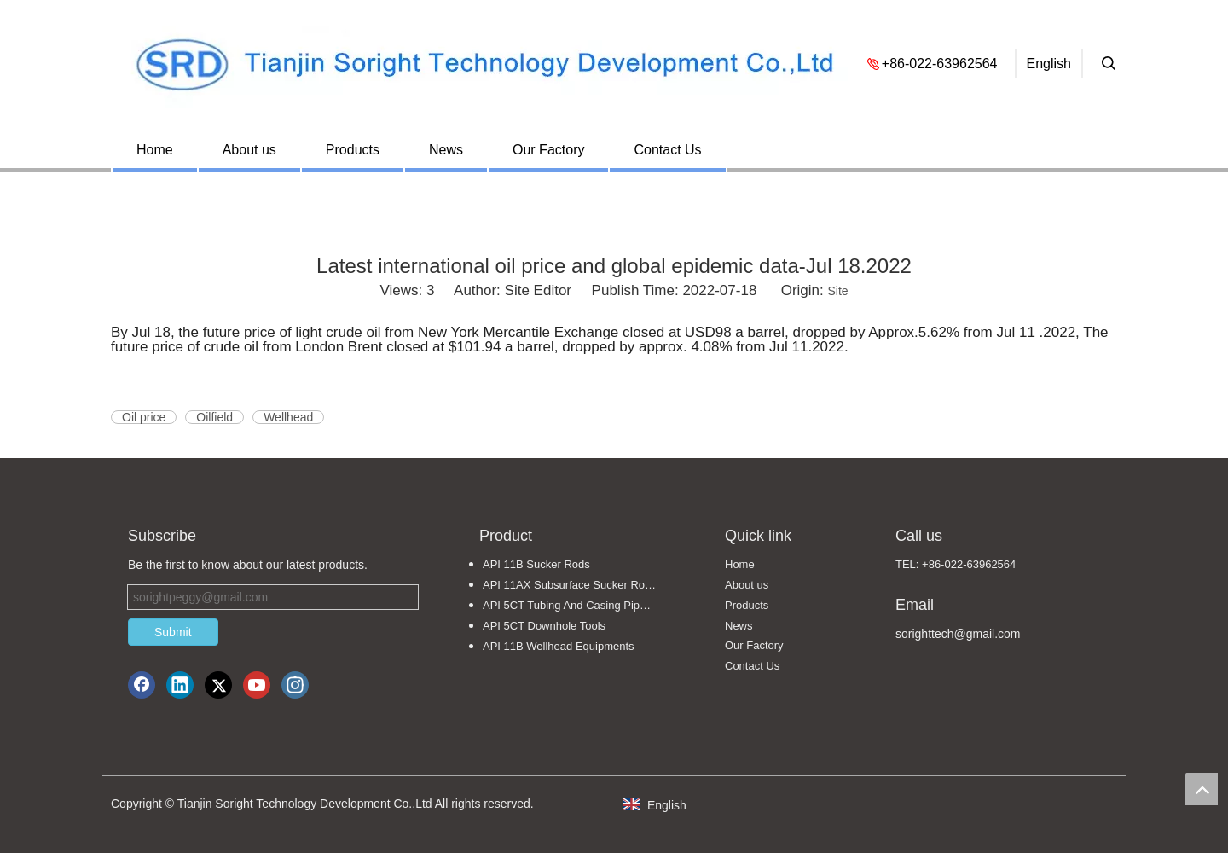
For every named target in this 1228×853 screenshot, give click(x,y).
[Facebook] (141, 685)
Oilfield (214, 417)
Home (154, 149)
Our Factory (548, 149)
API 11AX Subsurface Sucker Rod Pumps (578, 584)
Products (352, 149)
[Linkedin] (180, 685)
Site (837, 291)
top (1201, 789)
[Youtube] (256, 685)
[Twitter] (218, 685)
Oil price (143, 417)
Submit (173, 632)
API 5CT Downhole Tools (544, 625)
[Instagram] (295, 685)
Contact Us (667, 149)
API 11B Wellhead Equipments (558, 646)
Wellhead (288, 417)
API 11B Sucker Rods (536, 564)
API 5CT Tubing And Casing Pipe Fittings (578, 605)
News (446, 149)
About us (249, 149)
